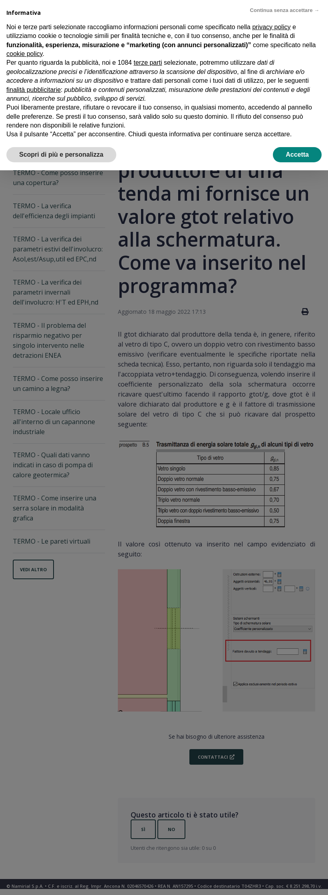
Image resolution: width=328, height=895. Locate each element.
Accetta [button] (297, 154)
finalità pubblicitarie (33, 89)
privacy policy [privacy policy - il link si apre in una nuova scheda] (271, 27)
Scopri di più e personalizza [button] (61, 154)
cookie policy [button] (24, 53)
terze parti (147, 62)
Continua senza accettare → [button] (284, 10)
